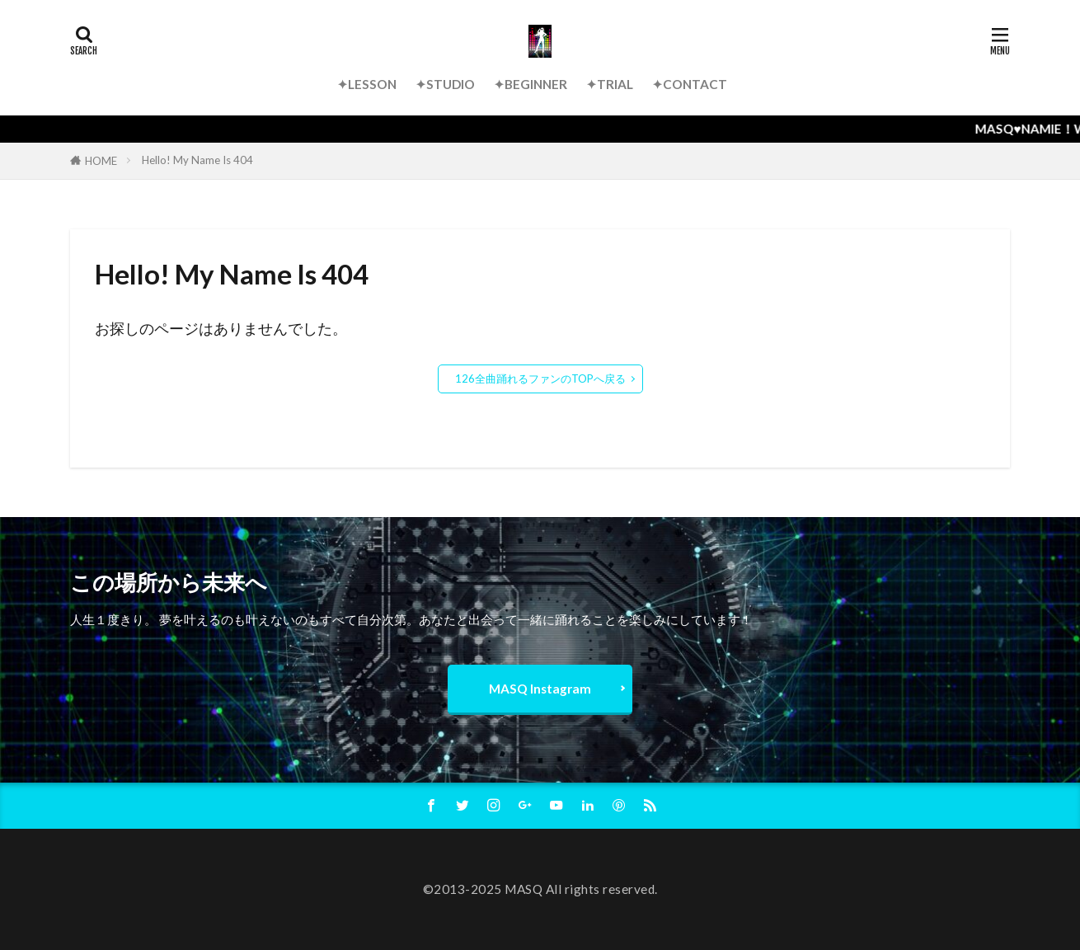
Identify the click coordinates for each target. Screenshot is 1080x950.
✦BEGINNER (530, 84)
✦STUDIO (445, 84)
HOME (101, 160)
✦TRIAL (609, 84)
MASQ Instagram (540, 688)
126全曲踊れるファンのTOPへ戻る (540, 378)
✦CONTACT (689, 84)
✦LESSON (367, 84)
